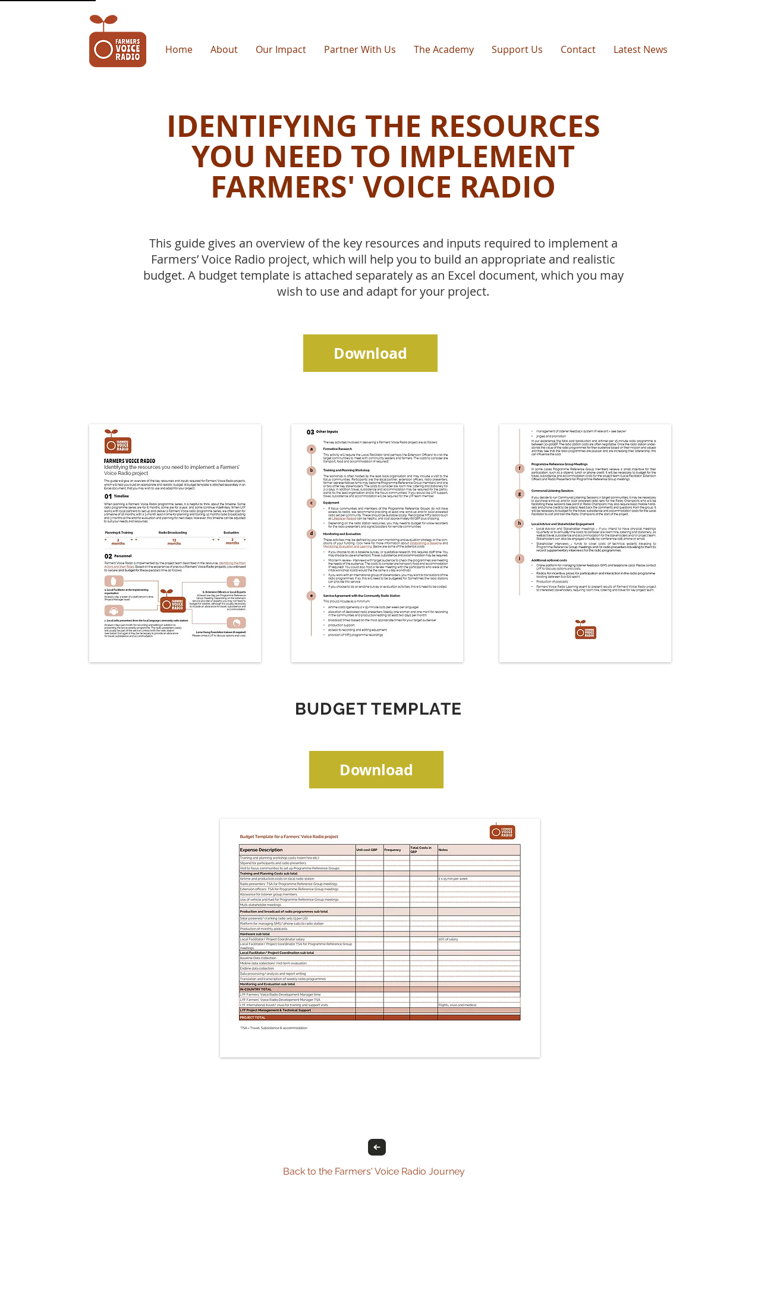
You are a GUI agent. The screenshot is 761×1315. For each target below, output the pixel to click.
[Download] (370, 353)
